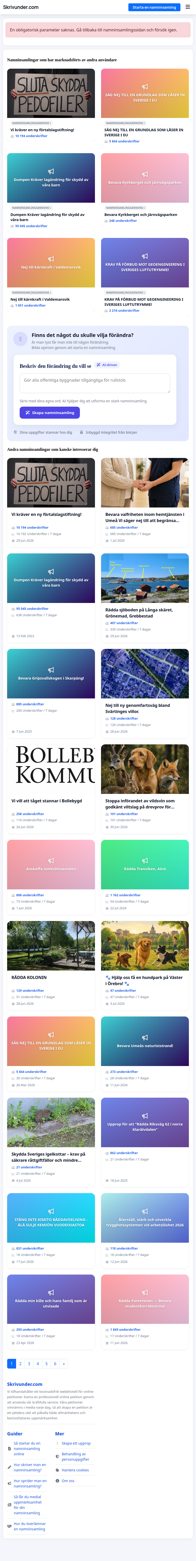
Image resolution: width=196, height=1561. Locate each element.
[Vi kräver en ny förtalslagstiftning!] (51, 105)
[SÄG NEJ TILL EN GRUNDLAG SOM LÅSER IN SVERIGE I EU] (145, 108)
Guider (14, 1434)
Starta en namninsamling (154, 7)
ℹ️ (50, 123)
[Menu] (187, 7)
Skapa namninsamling (49, 412)
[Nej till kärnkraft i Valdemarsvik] (51, 274)
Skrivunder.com (21, 7)
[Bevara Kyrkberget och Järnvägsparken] (145, 190)
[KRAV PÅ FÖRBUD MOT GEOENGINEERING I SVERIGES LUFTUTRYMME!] (145, 277)
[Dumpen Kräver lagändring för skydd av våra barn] (51, 192)
